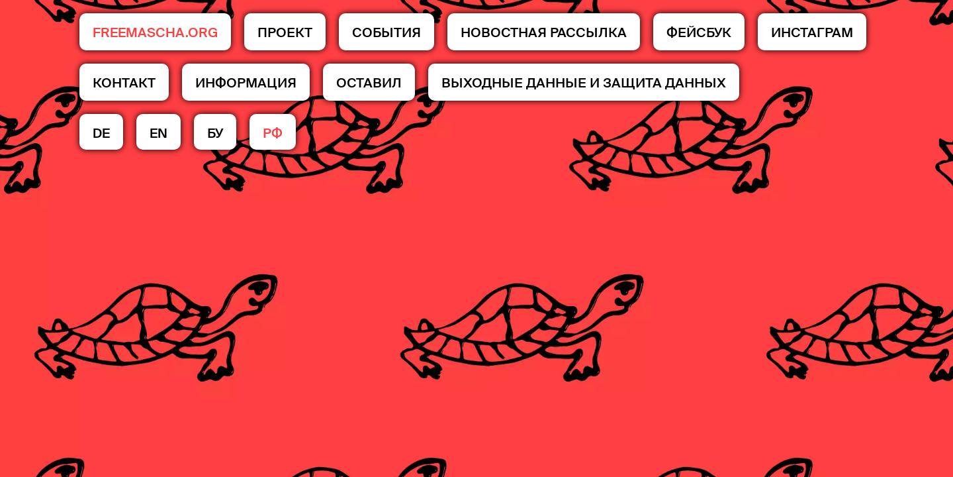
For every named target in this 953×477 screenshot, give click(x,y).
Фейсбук (698, 32)
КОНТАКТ (124, 82)
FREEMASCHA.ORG (155, 32)
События (386, 32)
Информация (245, 82)
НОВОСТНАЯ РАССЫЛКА (544, 32)
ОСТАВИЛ (369, 82)
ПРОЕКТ (284, 32)
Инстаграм (812, 32)
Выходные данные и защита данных (583, 82)
